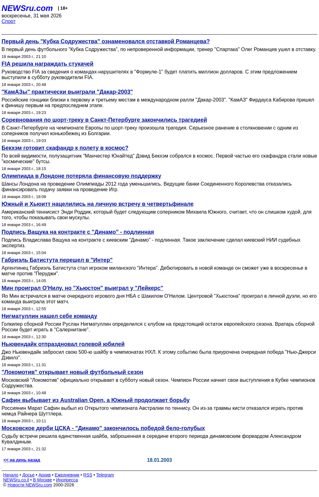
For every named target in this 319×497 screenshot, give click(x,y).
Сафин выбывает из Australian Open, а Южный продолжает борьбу (96, 400)
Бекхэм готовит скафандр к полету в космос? (65, 148)
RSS (87, 474)
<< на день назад (21, 459)
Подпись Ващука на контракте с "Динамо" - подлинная (78, 232)
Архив (45, 474)
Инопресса (67, 479)
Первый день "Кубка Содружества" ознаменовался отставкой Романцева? (106, 41)
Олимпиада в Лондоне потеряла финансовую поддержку (81, 176)
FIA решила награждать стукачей (47, 64)
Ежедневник (67, 474)
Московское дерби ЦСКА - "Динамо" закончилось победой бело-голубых (103, 428)
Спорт (9, 21)
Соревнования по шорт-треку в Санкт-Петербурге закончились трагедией (104, 120)
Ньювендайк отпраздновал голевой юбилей (63, 344)
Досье (28, 474)
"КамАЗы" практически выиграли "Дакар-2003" (67, 92)
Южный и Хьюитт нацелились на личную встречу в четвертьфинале (97, 204)
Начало (10, 474)
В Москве (42, 479)
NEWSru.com (27, 8)
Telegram (105, 474)
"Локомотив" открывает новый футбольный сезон (72, 372)
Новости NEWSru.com (29, 484)
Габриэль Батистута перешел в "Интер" (57, 260)
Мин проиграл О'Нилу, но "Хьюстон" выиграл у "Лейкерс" (82, 288)
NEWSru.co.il (16, 479)
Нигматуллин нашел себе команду (49, 316)
